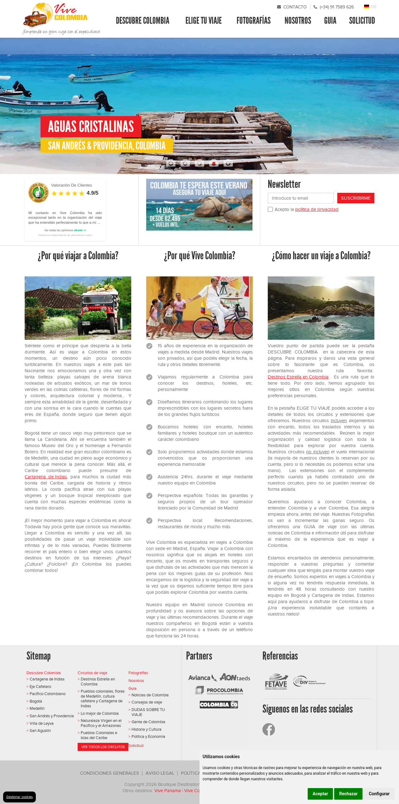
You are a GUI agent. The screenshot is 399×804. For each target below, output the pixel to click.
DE (374, 6)
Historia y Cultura (146, 729)
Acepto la (307, 209)
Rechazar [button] (348, 793)
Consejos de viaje (147, 702)
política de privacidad (317, 209)
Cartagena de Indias (46, 476)
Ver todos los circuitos (103, 747)
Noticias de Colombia (150, 695)
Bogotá (36, 701)
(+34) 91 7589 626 (337, 7)
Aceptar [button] (320, 793)
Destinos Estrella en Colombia (298, 376)
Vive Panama (167, 790)
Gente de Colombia (148, 721)
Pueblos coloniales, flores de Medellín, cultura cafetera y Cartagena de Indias (103, 698)
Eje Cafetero (40, 686)
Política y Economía (148, 736)
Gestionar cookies (19, 797)
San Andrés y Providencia (52, 716)
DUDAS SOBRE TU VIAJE (148, 712)
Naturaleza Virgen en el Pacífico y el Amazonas (101, 723)
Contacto (295, 7)
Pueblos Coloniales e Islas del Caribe (99, 735)
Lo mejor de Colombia (100, 713)
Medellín (37, 708)
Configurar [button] (379, 793)
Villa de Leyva (42, 723)
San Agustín (40, 730)
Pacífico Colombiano (47, 693)
